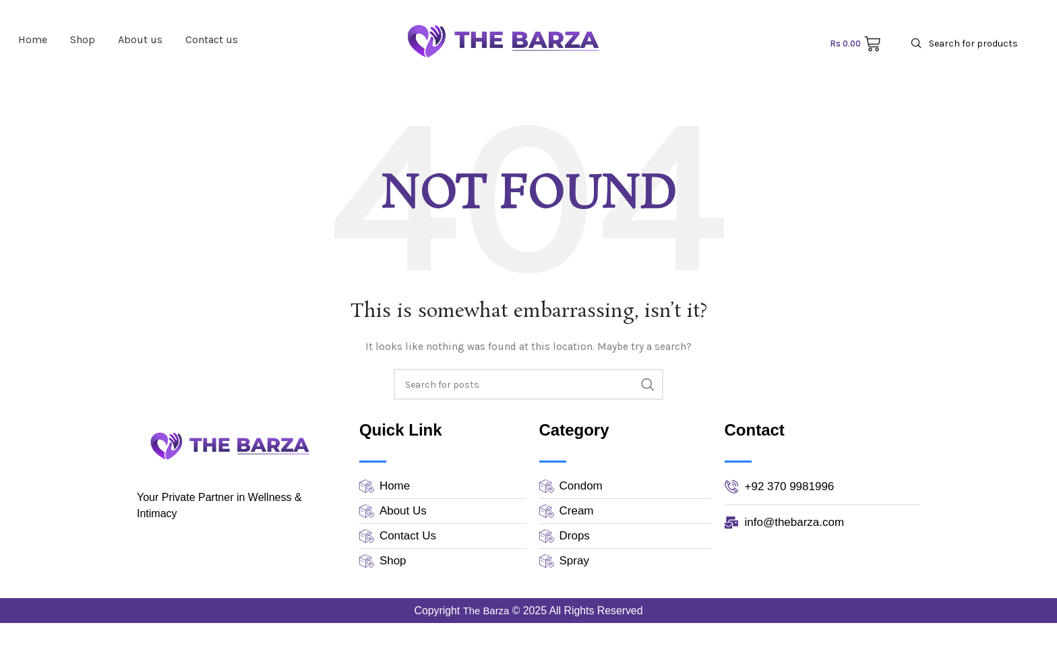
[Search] (972, 43)
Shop (82, 39)
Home (32, 39)
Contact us (211, 39)
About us (140, 39)
